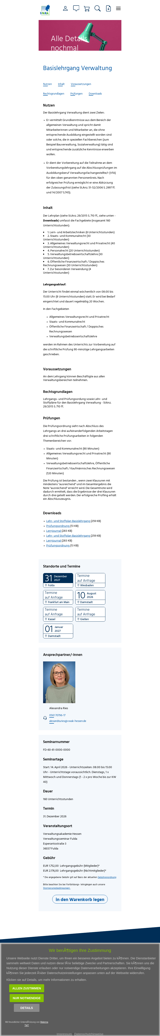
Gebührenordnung (107, 877)
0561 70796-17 (57, 715)
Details (26, 1008)
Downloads (95, 93)
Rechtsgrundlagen (53, 93)
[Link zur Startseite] (45, 10)
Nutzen (47, 84)
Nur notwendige (27, 998)
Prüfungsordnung (58, 525)
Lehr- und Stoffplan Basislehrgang (68, 521)
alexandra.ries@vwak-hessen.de (67, 721)
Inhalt (61, 84)
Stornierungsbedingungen (56, 888)
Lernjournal (54, 530)
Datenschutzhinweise (88, 1034)
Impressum (64, 1034)
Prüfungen (76, 93)
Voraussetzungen (81, 84)
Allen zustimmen (26, 988)
